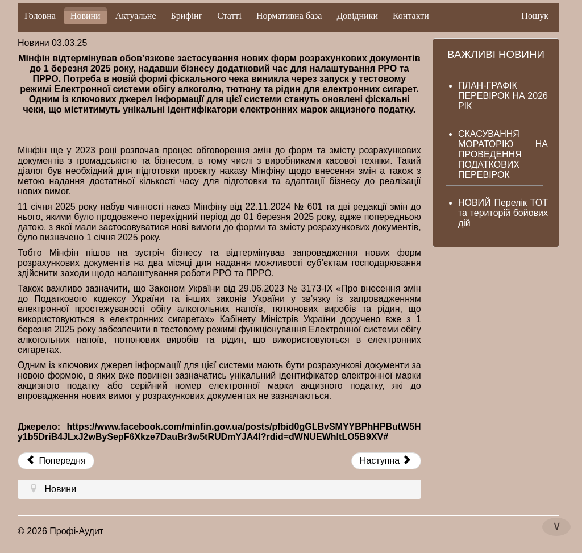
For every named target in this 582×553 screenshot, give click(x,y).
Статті (229, 15)
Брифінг (187, 15)
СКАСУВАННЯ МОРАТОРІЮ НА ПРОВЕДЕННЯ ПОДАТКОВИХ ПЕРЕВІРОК (503, 154)
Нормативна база (289, 15)
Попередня (56, 460)
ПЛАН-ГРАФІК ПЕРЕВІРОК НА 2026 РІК (503, 96)
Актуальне (135, 15)
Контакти (411, 15)
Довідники (357, 15)
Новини (85, 15)
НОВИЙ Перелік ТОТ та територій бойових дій (503, 213)
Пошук (534, 15)
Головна (40, 15)
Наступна (385, 460)
